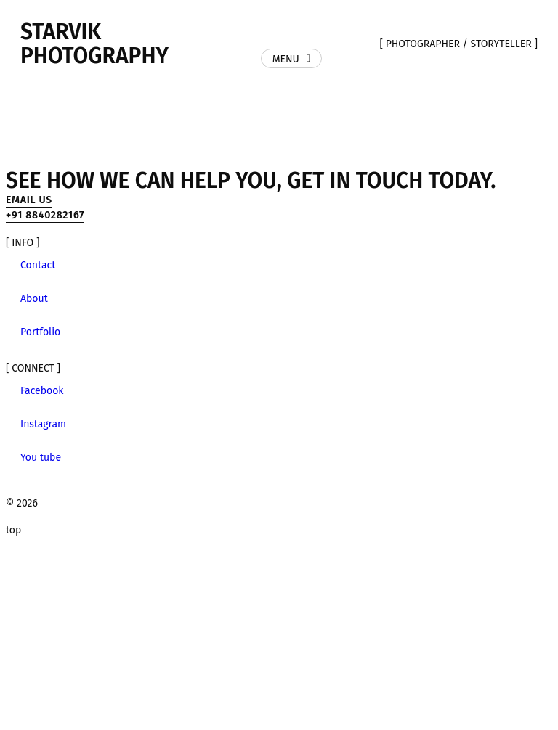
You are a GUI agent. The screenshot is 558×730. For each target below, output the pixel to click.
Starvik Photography (94, 44)
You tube (40, 457)
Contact (37, 265)
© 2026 (22, 503)
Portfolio (40, 332)
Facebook (42, 391)
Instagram (43, 424)
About (34, 298)
